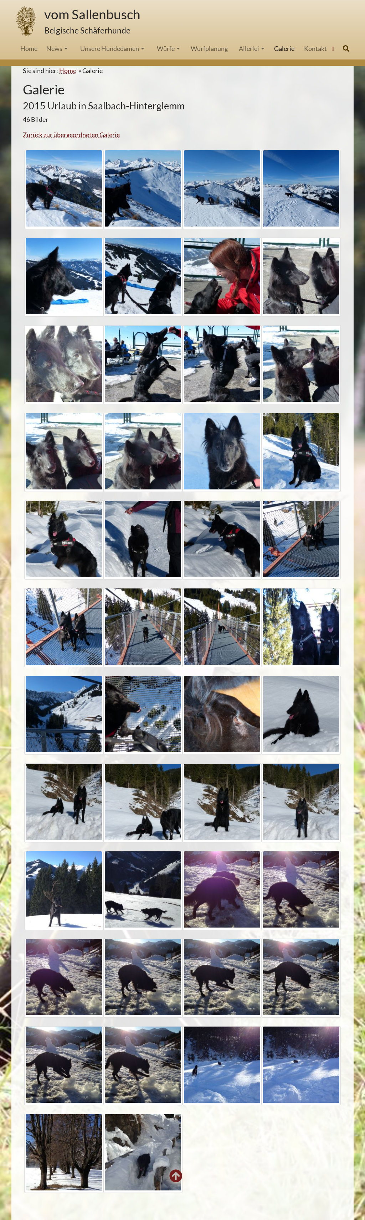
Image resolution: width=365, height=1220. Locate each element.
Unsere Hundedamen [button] (109, 48)
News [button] (54, 48)
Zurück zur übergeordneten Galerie (71, 135)
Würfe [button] (166, 48)
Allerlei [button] (249, 48)
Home (67, 70)
